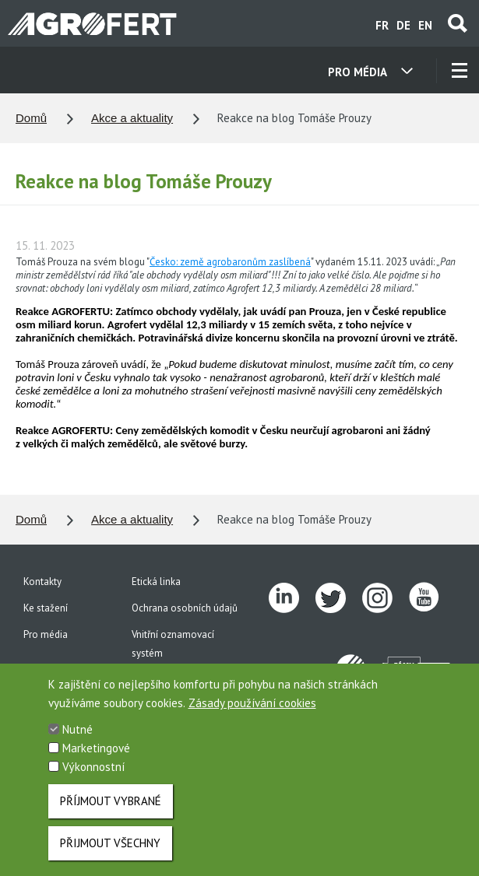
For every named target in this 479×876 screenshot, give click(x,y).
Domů (31, 117)
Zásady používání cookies (252, 713)
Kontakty (42, 581)
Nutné (77, 740)
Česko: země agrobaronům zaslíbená (230, 261)
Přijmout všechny (110, 853)
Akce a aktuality (132, 117)
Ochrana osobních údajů (185, 608)
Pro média (45, 634)
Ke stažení (45, 608)
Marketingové (96, 759)
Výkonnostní (93, 777)
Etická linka (156, 581)
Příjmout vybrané (110, 811)
